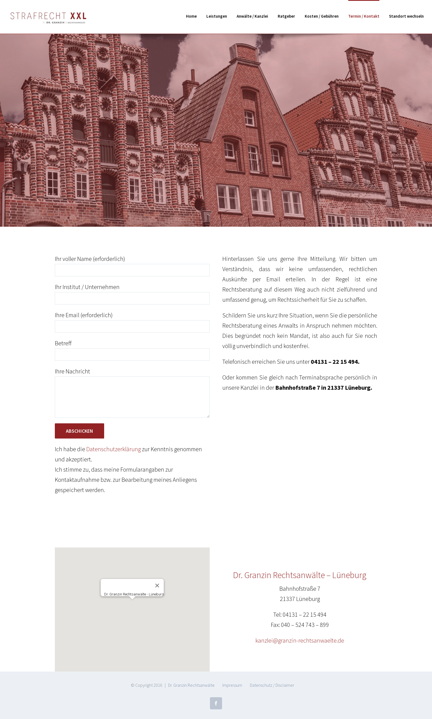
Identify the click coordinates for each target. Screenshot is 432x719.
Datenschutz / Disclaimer (272, 685)
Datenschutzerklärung (113, 449)
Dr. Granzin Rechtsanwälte (191, 685)
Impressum (232, 685)
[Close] (157, 585)
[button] (132, 604)
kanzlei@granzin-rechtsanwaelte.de (299, 640)
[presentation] (97, 511)
